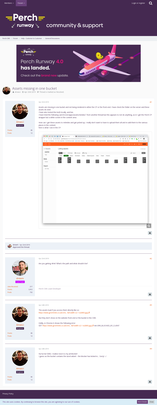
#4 (151, 348)
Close (152, 402)
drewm (15, 245)
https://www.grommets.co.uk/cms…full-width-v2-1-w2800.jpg (63, 312)
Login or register (138, 3)
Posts (9, 133)
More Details (142, 402)
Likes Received (13, 287)
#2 (151, 258)
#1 (151, 102)
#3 (151, 305)
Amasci (18, 92)
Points (10, 130)
